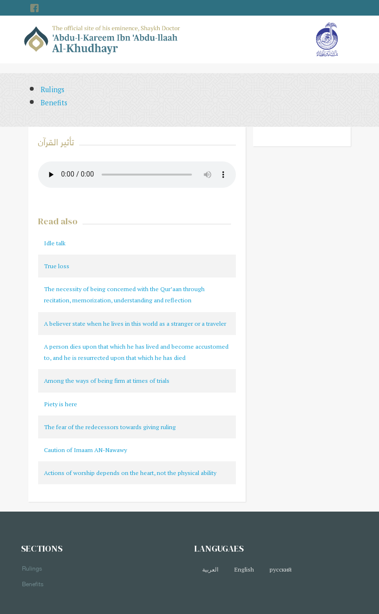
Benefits (54, 102)
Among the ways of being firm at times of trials (106, 380)
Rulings (52, 89)
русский (281, 569)
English (244, 569)
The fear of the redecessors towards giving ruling (110, 427)
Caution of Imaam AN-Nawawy (85, 450)
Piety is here (60, 404)
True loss (56, 266)
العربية (210, 569)
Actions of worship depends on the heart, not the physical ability (130, 473)
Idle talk (54, 243)
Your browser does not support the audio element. (137, 174)
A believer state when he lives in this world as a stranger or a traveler (135, 323)
